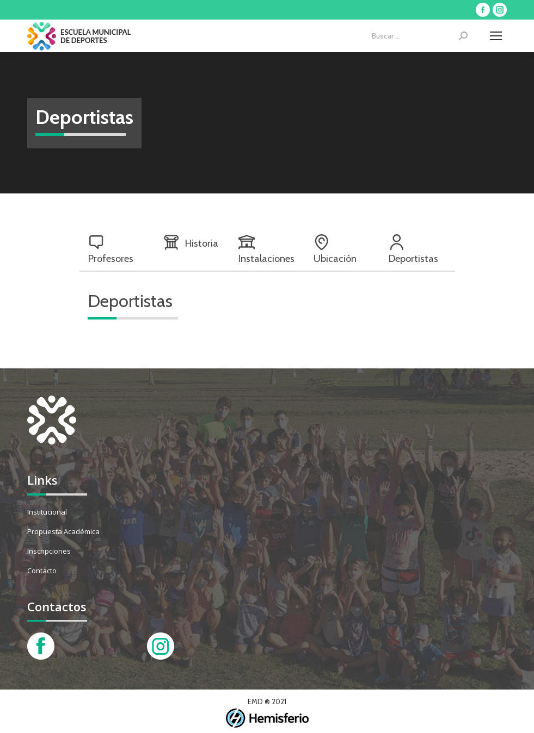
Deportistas (413, 249)
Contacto (42, 570)
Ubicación (335, 249)
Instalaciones (266, 249)
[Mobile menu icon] (496, 36)
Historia (190, 242)
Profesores (110, 249)
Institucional (47, 512)
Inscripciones (49, 551)
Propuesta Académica (63, 531)
